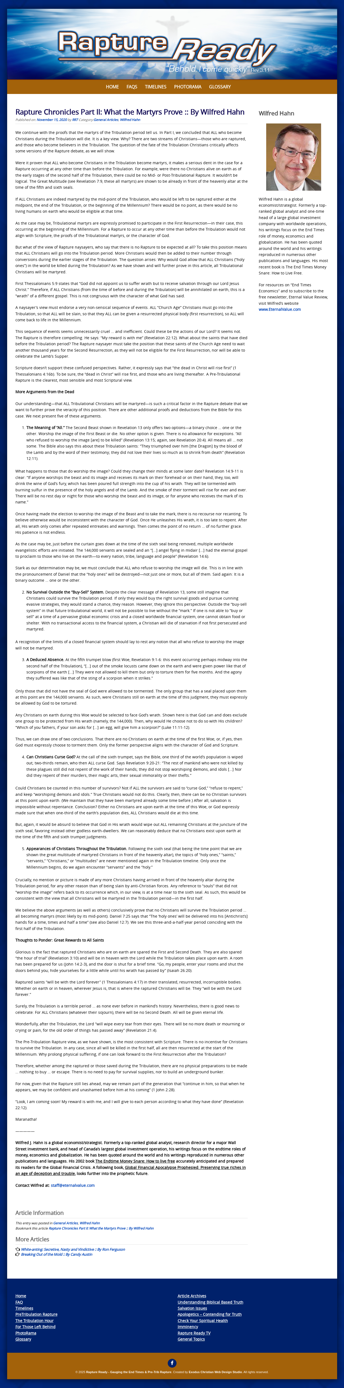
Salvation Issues (192, 1308)
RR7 (75, 119)
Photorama (187, 87)
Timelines (155, 87)
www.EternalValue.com (280, 309)
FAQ (19, 1302)
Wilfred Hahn (130, 119)
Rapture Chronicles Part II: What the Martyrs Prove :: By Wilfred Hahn (101, 1228)
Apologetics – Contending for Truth (210, 1314)
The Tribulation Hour (34, 1320)
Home (112, 87)
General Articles (105, 119)
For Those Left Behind (35, 1326)
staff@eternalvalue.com (73, 1185)
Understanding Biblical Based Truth (210, 1302)
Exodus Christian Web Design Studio (215, 1372)
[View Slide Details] (172, 44)
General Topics (191, 1339)
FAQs (131, 87)
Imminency (188, 1326)
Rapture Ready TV (194, 1333)
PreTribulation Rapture (36, 1314)
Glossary (220, 87)
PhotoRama (25, 1333)
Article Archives (192, 1295)
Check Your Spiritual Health (203, 1320)
